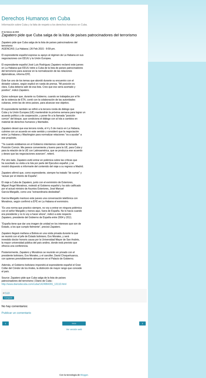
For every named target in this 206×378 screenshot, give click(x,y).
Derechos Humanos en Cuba (36, 18)
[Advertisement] (74, 8)
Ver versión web (74, 329)
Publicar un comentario (16, 312)
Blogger (84, 375)
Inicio (74, 323)
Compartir (8, 298)
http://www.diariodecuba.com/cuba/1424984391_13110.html (34, 284)
